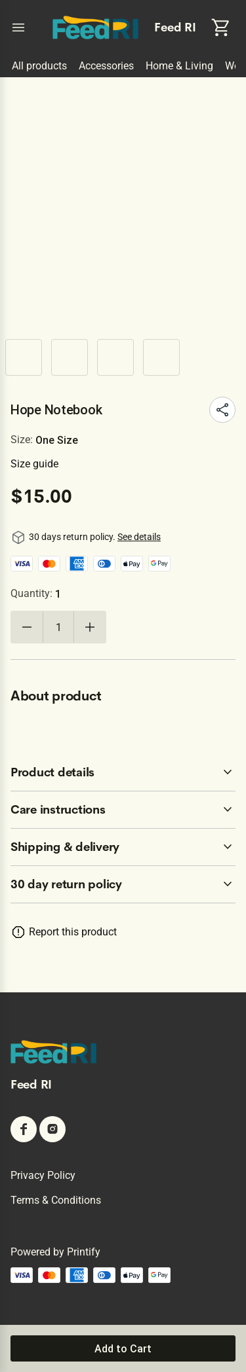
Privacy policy (42, 1175)
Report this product (73, 932)
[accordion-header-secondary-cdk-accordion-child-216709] (123, 772)
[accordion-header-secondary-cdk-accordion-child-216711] (123, 847)
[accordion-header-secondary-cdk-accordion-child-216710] (123, 809)
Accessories (106, 66)
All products (39, 66)
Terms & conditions (55, 1200)
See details (139, 537)
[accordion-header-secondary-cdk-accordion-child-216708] (123, 884)
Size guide (34, 464)
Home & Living (179, 66)
